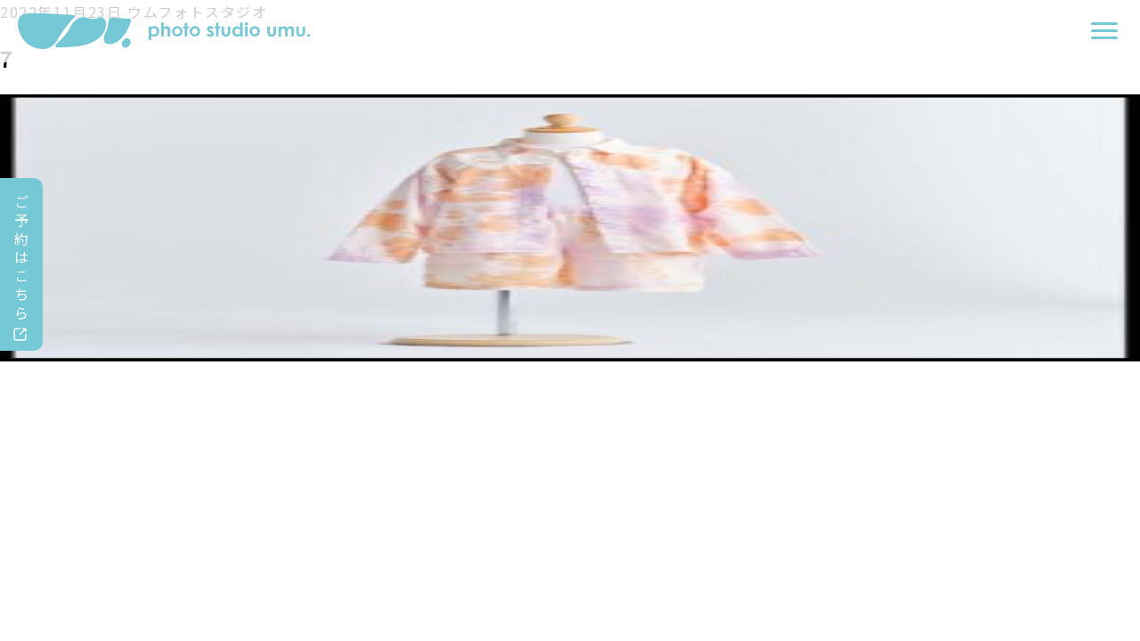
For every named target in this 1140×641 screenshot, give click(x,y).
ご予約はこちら (22, 257)
